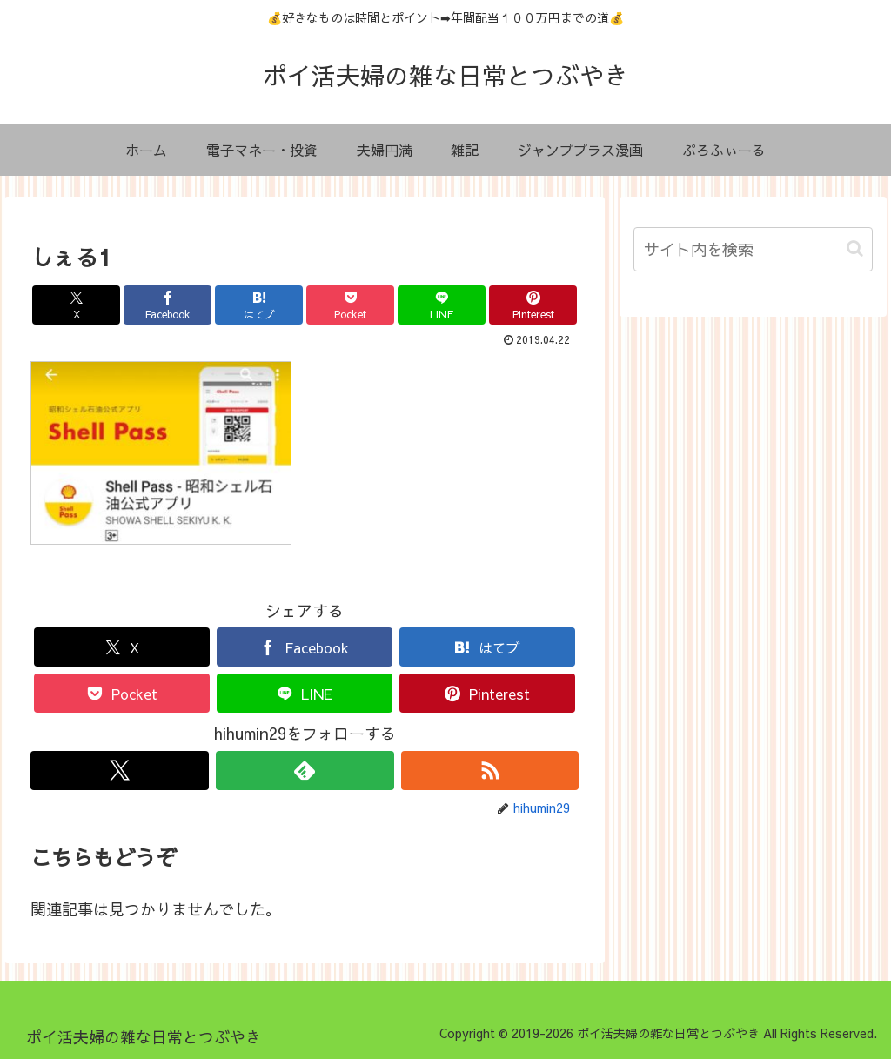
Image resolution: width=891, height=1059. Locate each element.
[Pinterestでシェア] (533, 305)
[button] (855, 248)
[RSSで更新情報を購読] (490, 770)
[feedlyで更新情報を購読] (305, 770)
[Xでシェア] (76, 305)
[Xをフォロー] (119, 770)
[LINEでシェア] (442, 305)
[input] (752, 249)
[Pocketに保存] (350, 305)
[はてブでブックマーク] (259, 305)
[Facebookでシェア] (167, 305)
